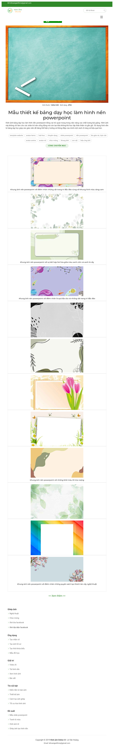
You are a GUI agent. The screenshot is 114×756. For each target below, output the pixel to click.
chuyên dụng (52, 135)
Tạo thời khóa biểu (17, 648)
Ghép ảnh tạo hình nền (19, 728)
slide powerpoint (66, 135)
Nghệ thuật (14, 613)
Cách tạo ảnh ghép (17, 699)
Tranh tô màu (15, 719)
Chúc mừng (14, 618)
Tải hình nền (14, 669)
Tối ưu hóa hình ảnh (18, 703)
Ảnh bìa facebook (17, 622)
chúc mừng (53, 140)
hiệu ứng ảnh (85, 140)
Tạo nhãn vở (15, 639)
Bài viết (13, 678)
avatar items (31, 135)
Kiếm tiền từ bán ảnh (18, 690)
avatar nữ (42, 140)
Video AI (13, 665)
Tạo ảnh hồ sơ (15, 644)
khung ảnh (65, 140)
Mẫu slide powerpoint (18, 715)
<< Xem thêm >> (57, 595)
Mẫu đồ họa (14, 653)
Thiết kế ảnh (15, 694)
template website (16, 135)
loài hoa (42, 135)
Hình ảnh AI (14, 724)
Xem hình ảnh (15, 674)
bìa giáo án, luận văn (98, 135)
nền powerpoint (82, 135)
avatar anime (31, 140)
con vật (74, 140)
